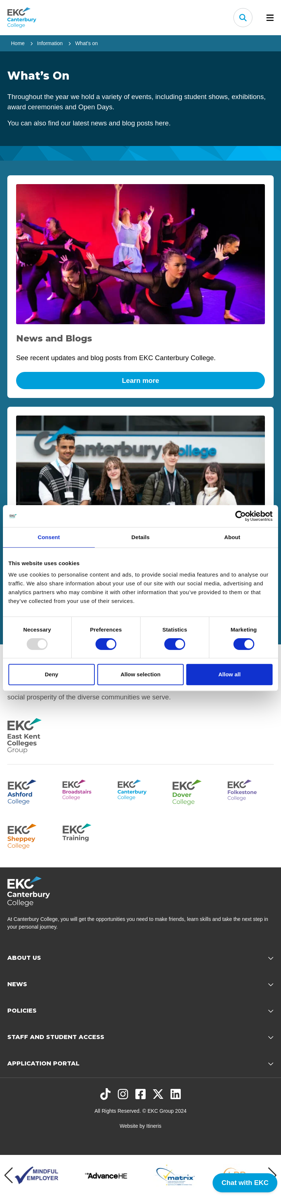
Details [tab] (140, 537)
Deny (51, 674)
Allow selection (140, 674)
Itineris (153, 1126)
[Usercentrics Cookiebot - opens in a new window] (241, 516)
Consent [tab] (49, 537)
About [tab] (232, 537)
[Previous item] (9, 1175)
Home (18, 43)
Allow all (229, 674)
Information (50, 43)
